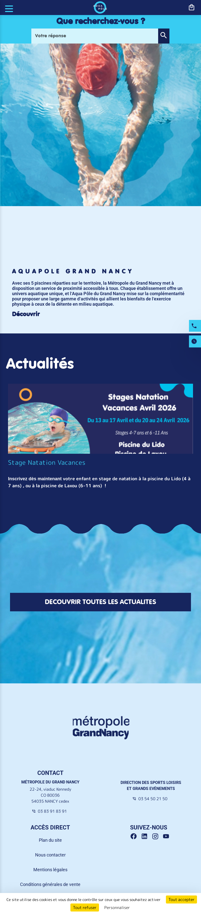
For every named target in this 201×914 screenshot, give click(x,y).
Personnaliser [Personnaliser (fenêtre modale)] (117, 907)
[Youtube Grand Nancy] (166, 836)
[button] (163, 36)
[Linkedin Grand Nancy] (146, 836)
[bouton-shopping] (191, 7)
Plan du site (50, 840)
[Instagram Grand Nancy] (157, 836)
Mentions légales (50, 869)
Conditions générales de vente (50, 884)
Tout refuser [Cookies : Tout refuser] (84, 907)
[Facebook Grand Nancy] (135, 836)
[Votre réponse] (94, 36)
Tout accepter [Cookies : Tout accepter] (181, 899)
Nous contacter (50, 854)
